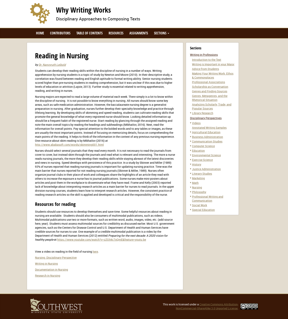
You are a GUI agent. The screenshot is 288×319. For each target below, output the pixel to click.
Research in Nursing (47, 275)
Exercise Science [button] (202, 160)
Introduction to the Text (206, 60)
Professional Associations (208, 82)
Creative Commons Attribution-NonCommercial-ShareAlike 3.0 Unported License (207, 306)
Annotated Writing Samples (209, 128)
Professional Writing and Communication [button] (207, 198)
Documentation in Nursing (51, 269)
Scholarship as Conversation (210, 87)
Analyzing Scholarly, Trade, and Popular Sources (211, 106)
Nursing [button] (197, 187)
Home (40, 33)
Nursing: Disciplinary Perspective (56, 257)
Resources (116, 33)
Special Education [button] (203, 210)
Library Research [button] (202, 113)
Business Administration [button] (207, 137)
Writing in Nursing (46, 263)
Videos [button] (196, 123)
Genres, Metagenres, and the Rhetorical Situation (209, 98)
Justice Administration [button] (206, 169)
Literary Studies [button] (202, 173)
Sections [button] (161, 33)
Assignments (138, 33)
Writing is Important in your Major (213, 64)
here (95, 251)
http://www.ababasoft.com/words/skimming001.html (69, 145)
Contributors (60, 33)
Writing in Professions (204, 55)
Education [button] (198, 151)
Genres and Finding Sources (209, 91)
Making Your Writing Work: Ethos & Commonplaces (212, 75)
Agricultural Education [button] (206, 132)
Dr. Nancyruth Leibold (52, 65)
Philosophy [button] (199, 192)
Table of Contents (89, 33)
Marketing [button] (198, 178)
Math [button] (195, 183)
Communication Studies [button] (207, 141)
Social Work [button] (199, 205)
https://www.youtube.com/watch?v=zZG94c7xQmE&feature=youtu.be (101, 239)
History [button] (196, 164)
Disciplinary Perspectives (206, 118)
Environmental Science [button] (206, 155)
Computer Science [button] (203, 146)
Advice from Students (205, 69)
